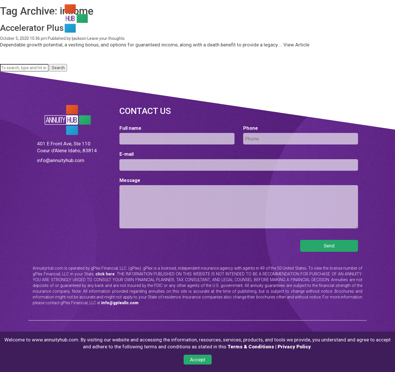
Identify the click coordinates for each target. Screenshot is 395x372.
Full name (130, 128)
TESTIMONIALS (279, 20)
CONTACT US (122, 29)
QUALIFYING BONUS (240, 20)
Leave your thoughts (106, 38)
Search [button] (58, 67)
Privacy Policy (294, 347)
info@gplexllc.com (120, 302)
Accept (197, 359)
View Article (296, 45)
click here (105, 274)
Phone (250, 128)
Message (129, 180)
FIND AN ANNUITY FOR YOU (135, 20)
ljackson (79, 38)
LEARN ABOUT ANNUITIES (191, 20)
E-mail (126, 154)
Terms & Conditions (251, 347)
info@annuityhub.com (60, 160)
